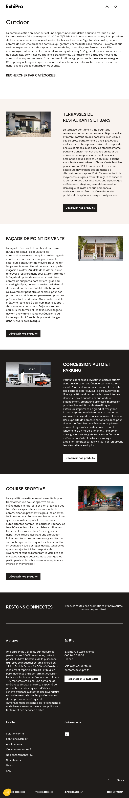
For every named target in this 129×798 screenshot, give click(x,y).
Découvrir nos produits (80, 208)
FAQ (8, 771)
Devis (120, 780)
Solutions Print (15, 733)
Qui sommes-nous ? (18, 749)
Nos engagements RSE (19, 755)
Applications (14, 744)
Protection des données (15, 792)
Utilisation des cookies (44, 792)
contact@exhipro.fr (76, 670)
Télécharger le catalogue (82, 679)
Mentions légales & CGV (73, 792)
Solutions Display (17, 739)
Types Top (119, 792)
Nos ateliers (13, 760)
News (9, 765)
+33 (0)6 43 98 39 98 (78, 666)
